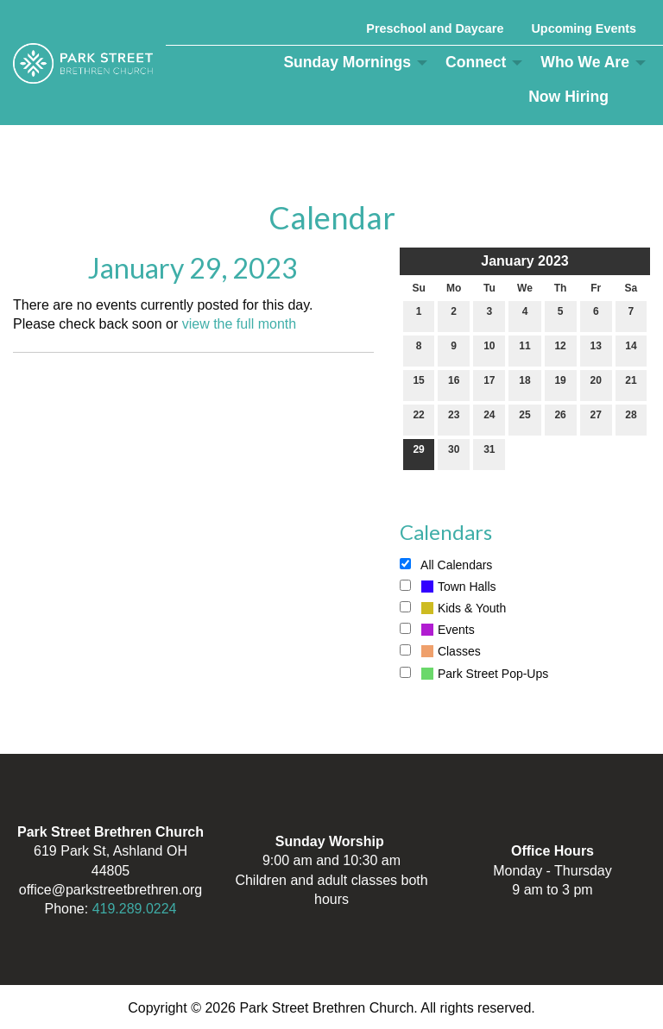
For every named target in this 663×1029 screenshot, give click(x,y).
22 (418, 419)
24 (489, 419)
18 (524, 384)
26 (559, 419)
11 (524, 350)
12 (559, 350)
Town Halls (448, 586)
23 (453, 419)
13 (596, 350)
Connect (475, 62)
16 (453, 384)
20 (596, 384)
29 (418, 453)
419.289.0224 (134, 908)
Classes (440, 651)
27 (596, 419)
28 (630, 419)
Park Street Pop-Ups (474, 674)
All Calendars (446, 565)
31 (489, 453)
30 (453, 453)
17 (489, 384)
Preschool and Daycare (434, 28)
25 (524, 419)
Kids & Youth (453, 608)
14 (630, 350)
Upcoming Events (583, 28)
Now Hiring (568, 96)
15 (418, 384)
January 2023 (524, 261)
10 (489, 350)
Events (437, 630)
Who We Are (584, 62)
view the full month (239, 324)
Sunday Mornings (347, 62)
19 (559, 384)
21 (630, 384)
